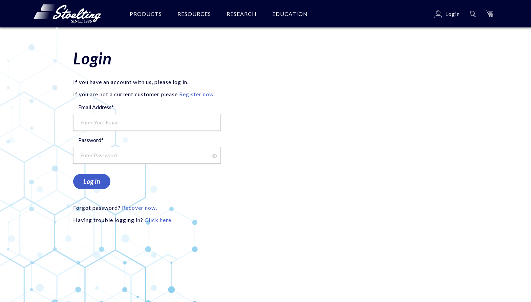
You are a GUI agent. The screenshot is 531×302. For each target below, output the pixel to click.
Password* (91, 140)
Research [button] (242, 14)
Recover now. (139, 207)
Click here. (159, 220)
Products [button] (146, 14)
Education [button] (290, 14)
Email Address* (96, 107)
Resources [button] (194, 14)
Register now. (197, 94)
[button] (489, 13)
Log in (91, 181)
